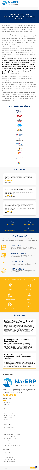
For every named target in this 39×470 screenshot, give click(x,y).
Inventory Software (9, 436)
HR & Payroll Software (9, 438)
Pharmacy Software (9, 427)
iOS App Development (10, 457)
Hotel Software (7, 432)
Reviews (5, 408)
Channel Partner (8, 413)
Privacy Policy (7, 417)
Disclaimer (6, 420)
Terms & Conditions (9, 415)
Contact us (6, 402)
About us (6, 404)
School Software (8, 440)
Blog (5, 411)
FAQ (4, 406)
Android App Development (11, 455)
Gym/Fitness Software (9, 429)
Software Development (10, 453)
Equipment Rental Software (11, 445)
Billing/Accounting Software (11, 434)
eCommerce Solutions (9, 459)
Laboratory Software (9, 443)
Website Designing (9, 461)
